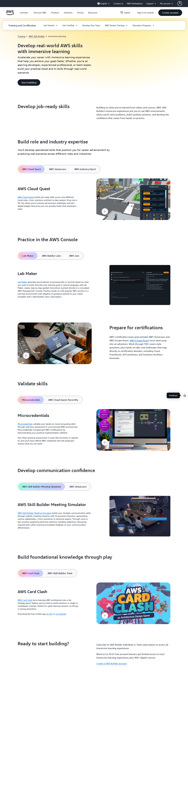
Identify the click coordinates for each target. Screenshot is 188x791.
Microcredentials (25, 424)
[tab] (31, 169)
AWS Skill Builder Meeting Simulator (34, 513)
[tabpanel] (94, 199)
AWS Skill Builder (37, 36)
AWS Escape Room (139, 340)
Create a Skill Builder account (111, 663)
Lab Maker (22, 282)
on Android (61, 614)
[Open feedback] (184, 395)
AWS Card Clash (25, 600)
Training (21, 36)
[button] (40, 12)
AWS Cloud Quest (26, 197)
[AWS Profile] (179, 3)
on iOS (49, 614)
